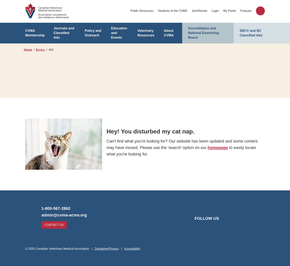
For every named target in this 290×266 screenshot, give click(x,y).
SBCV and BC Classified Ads (250, 33)
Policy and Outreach (93, 33)
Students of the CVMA (173, 11)
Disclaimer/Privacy (106, 248)
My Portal (230, 11)
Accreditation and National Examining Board (203, 33)
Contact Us (53, 225)
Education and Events (119, 33)
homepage (217, 147)
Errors (40, 50)
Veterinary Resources (145, 33)
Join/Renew (200, 11)
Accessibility (132, 248)
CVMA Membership (34, 33)
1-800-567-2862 (56, 208)
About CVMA (168, 33)
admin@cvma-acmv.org (63, 215)
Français (246, 11)
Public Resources (142, 11)
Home (28, 50)
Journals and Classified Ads (64, 33)
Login (215, 11)
